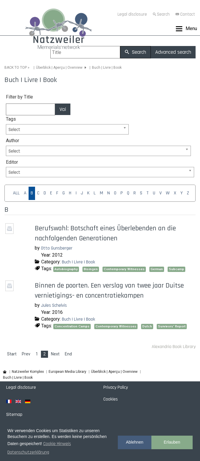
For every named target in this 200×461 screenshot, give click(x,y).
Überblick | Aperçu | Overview (59, 67)
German (157, 269)
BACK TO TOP (15, 67)
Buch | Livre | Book (78, 262)
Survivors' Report (172, 326)
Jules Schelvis (54, 305)
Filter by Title (19, 97)
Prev (26, 354)
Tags (11, 119)
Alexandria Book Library (174, 347)
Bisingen (91, 269)
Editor (12, 162)
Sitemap (14, 414)
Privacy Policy (115, 387)
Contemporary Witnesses (124, 269)
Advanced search (173, 52)
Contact (187, 14)
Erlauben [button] (172, 442)
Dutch (147, 326)
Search (163, 14)
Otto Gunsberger (56, 248)
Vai (62, 109)
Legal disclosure (132, 14)
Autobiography (66, 269)
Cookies (110, 399)
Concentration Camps (72, 326)
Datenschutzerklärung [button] (28, 452)
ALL (16, 193)
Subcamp (176, 269)
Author (12, 140)
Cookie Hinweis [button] (57, 444)
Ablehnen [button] (134, 442)
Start (11, 354)
